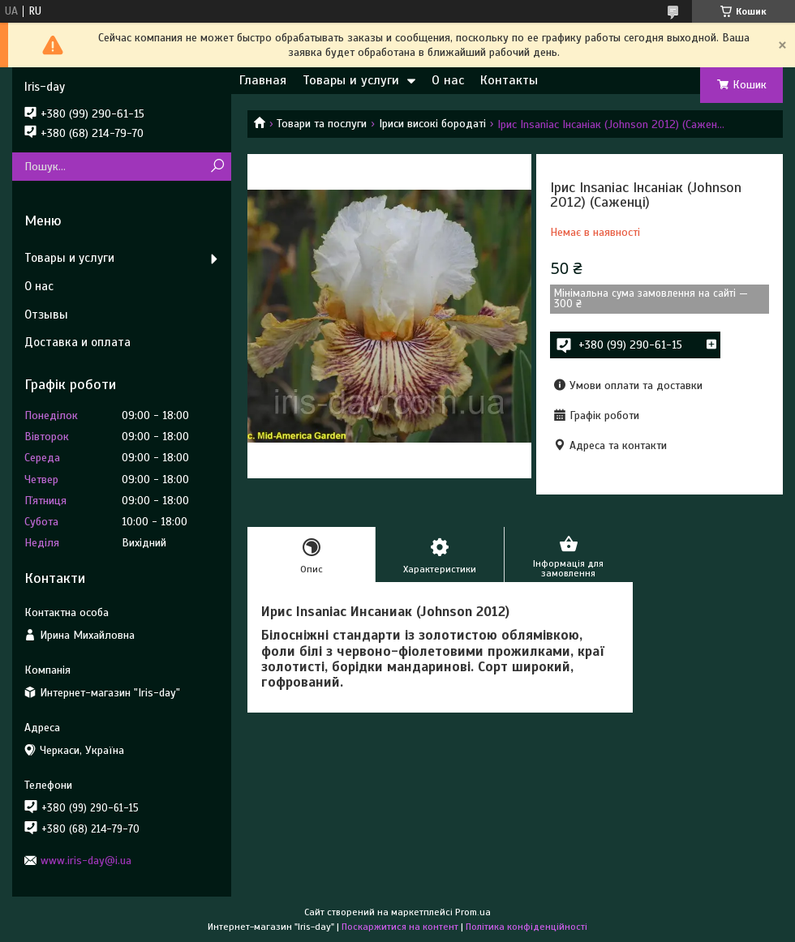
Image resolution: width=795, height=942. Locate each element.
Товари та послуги (322, 124)
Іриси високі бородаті (432, 124)
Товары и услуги (351, 80)
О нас (448, 80)
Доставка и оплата (77, 342)
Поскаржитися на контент (400, 926)
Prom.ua (473, 912)
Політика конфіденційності (526, 926)
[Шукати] (217, 166)
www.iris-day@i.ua (86, 860)
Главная (262, 80)
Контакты (509, 80)
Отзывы (46, 314)
